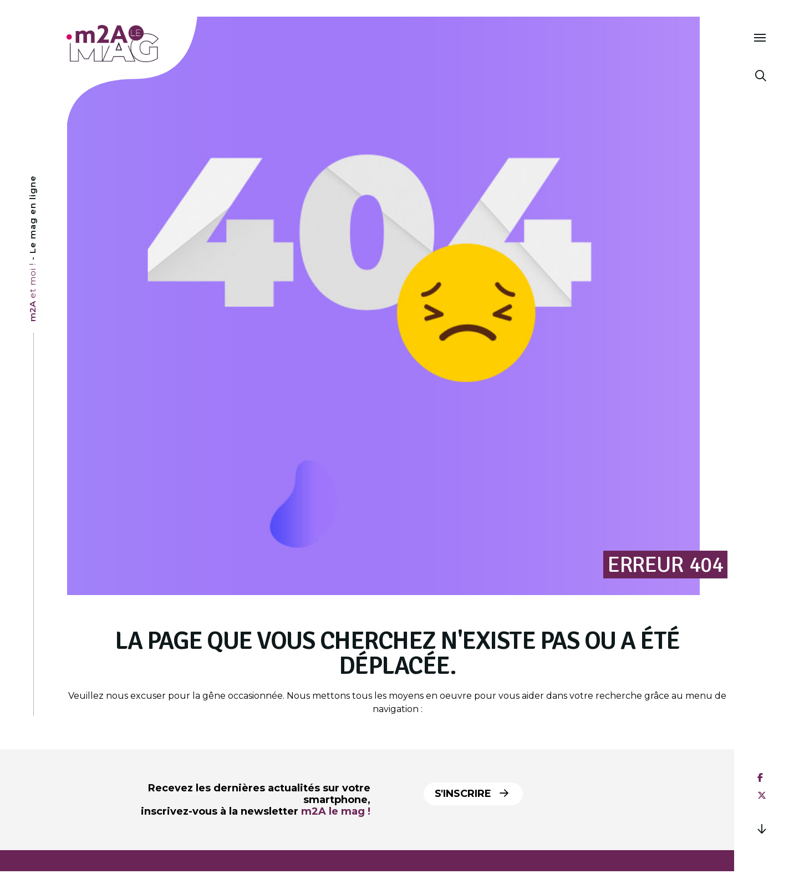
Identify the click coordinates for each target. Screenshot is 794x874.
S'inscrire (471, 793)
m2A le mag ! (335, 811)
